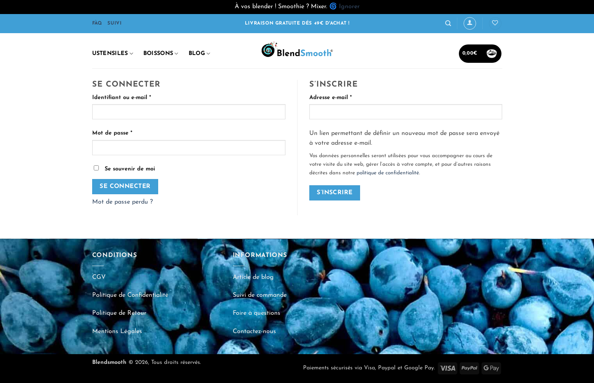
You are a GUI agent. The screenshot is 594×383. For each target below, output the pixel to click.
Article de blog (253, 277)
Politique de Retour (119, 313)
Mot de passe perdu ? (122, 202)
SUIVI (114, 23)
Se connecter (125, 186)
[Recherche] (448, 23)
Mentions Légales (117, 331)
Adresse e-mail (345, 97)
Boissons (160, 53)
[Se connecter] (470, 23)
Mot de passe (127, 132)
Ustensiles (112, 53)
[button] (480, 53)
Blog (199, 53)
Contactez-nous (254, 331)
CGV (99, 277)
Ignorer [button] (349, 7)
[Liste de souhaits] (495, 23)
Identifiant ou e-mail (137, 97)
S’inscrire (335, 193)
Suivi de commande (260, 295)
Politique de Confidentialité (130, 295)
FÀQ (97, 23)
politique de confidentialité (388, 173)
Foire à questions (256, 313)
